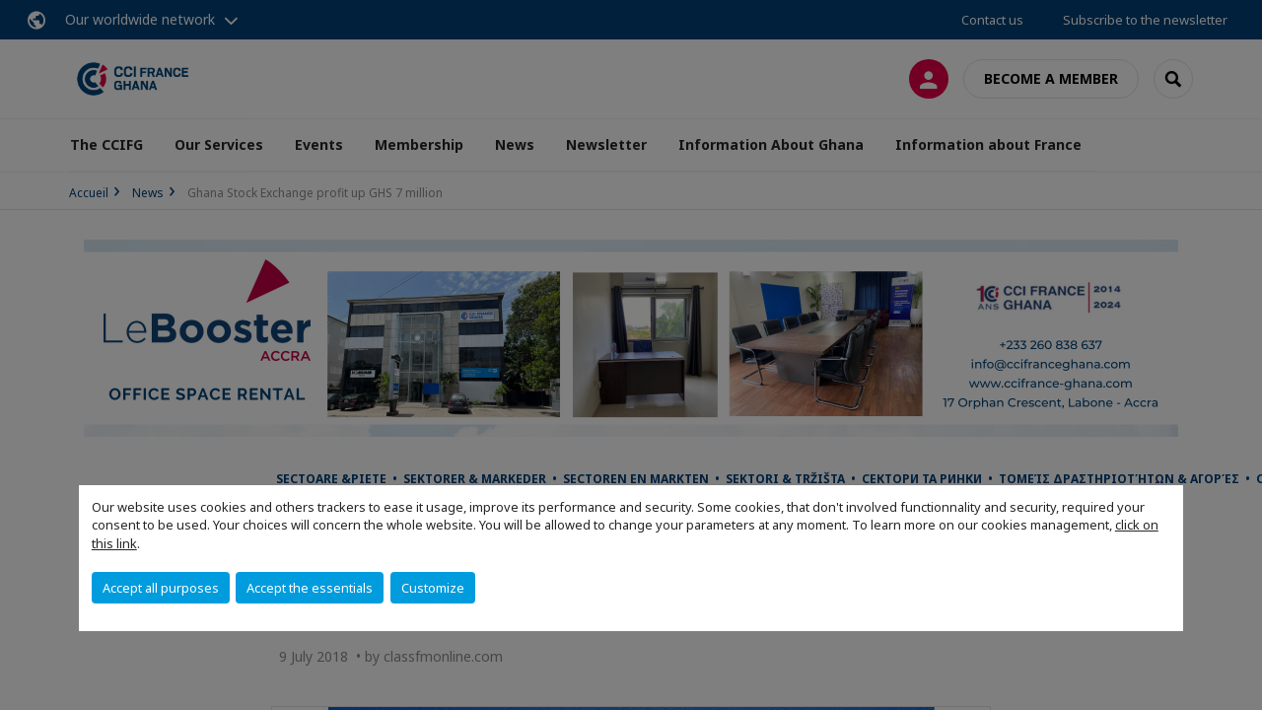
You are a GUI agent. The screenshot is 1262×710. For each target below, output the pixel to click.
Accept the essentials (309, 588)
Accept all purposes (161, 588)
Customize (432, 588)
